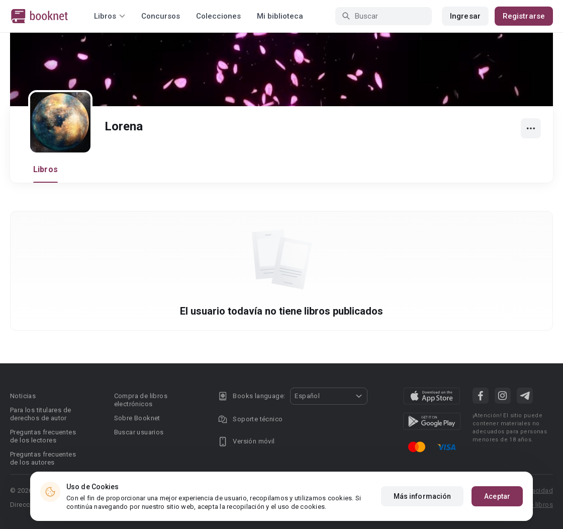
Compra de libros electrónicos (140, 400)
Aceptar (497, 496)
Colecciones (218, 16)
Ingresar (465, 16)
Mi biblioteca (280, 16)
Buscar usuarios (139, 432)
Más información (422, 496)
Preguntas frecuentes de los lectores (43, 436)
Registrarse (524, 16)
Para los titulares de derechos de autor (40, 414)
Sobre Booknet (137, 418)
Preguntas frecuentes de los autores (43, 458)
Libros (45, 169)
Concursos (160, 16)
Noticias (23, 396)
